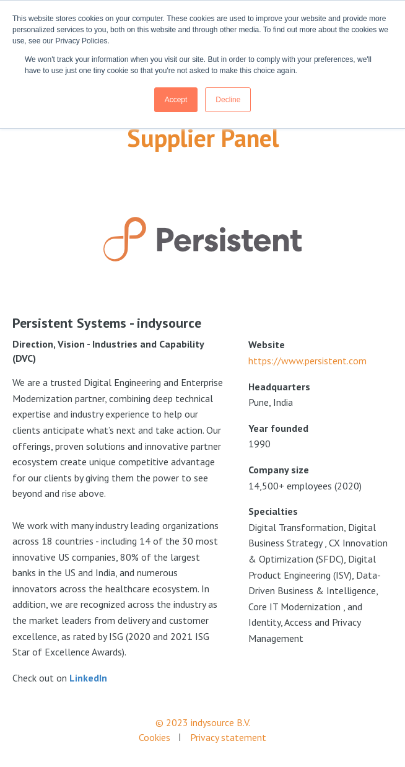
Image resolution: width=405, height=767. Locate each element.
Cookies (154, 737)
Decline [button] (228, 99)
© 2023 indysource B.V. (202, 722)
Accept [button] (176, 99)
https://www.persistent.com (307, 360)
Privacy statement (228, 737)
